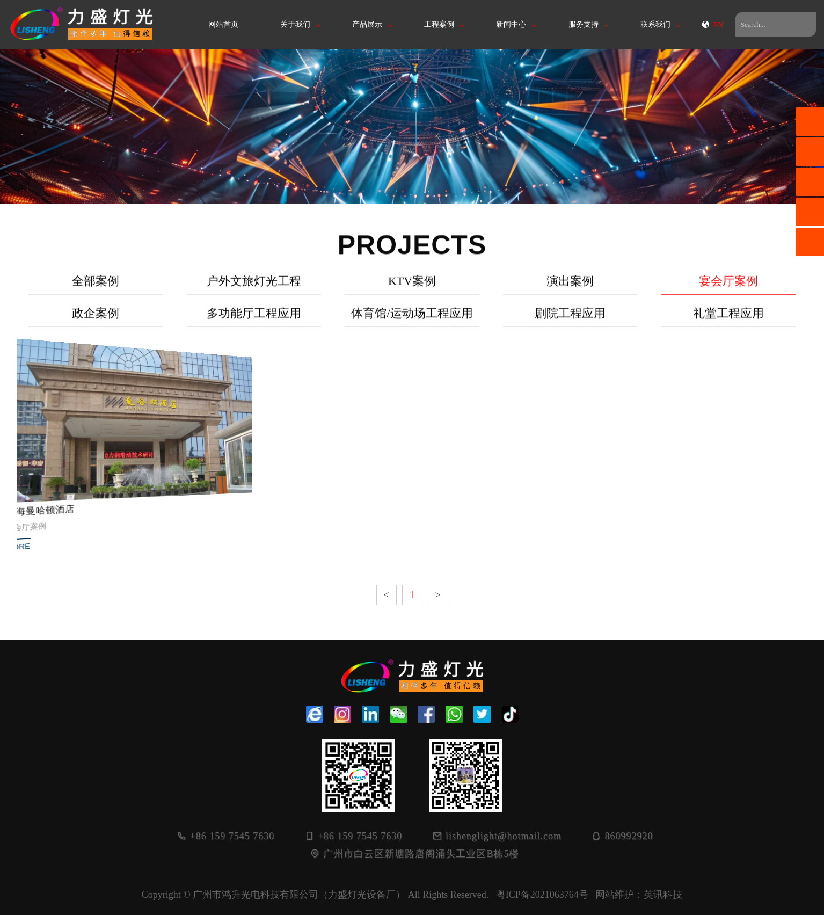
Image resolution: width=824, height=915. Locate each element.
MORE (33, 533)
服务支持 (583, 24)
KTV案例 (412, 287)
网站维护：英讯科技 (638, 894)
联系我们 (655, 24)
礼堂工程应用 (728, 319)
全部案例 (95, 287)
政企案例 (95, 319)
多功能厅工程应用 (254, 319)
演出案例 (570, 287)
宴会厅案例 (728, 287)
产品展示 (367, 24)
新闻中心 (511, 24)
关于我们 (295, 24)
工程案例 (439, 24)
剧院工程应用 (570, 319)
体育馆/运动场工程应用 (411, 319)
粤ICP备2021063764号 (542, 894)
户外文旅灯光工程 (254, 287)
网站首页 (223, 24)
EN (712, 25)
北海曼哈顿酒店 (51, 503)
